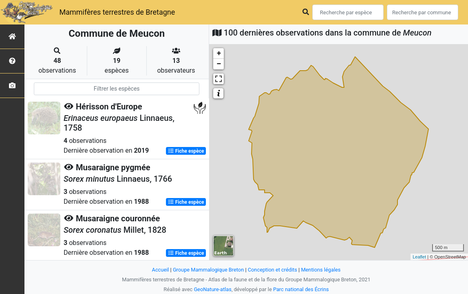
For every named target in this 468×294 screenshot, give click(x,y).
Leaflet (419, 256)
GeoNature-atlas (213, 289)
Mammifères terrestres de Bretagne (117, 12)
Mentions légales (320, 270)
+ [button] (218, 53)
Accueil (160, 270)
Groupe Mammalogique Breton (208, 270)
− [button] (218, 64)
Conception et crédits (272, 270)
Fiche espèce (186, 151)
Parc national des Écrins (301, 289)
